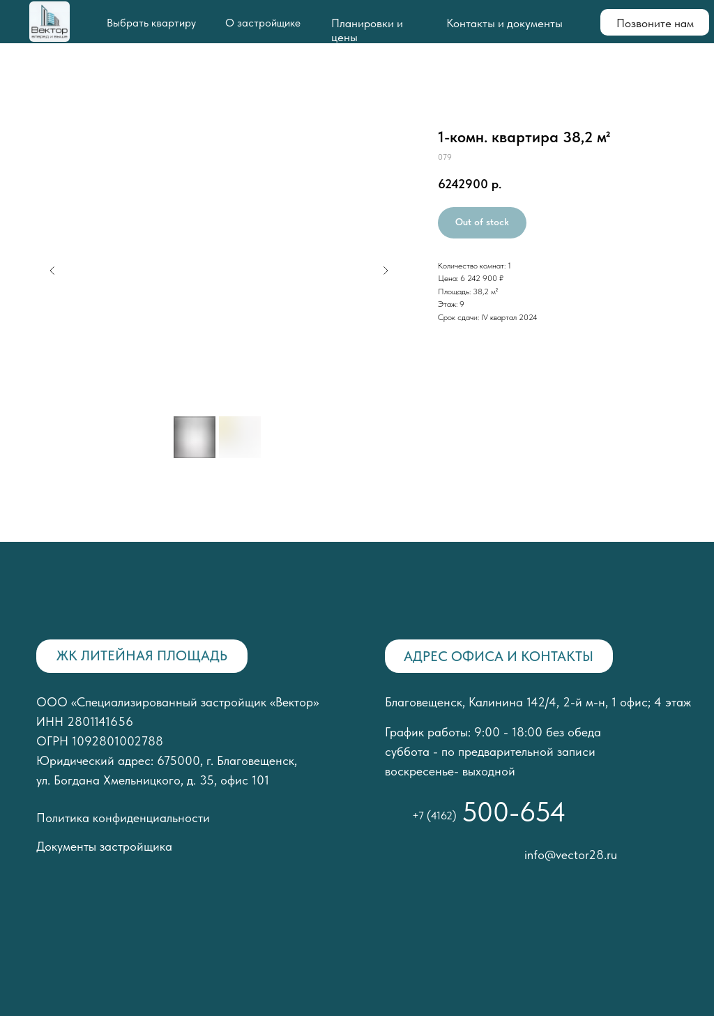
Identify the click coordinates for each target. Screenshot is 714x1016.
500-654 (514, 811)
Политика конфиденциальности (123, 817)
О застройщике (263, 22)
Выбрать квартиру (151, 22)
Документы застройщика (104, 846)
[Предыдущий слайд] (52, 270)
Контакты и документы (504, 23)
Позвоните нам (655, 23)
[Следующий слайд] (385, 270)
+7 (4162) (434, 815)
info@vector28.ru (570, 854)
